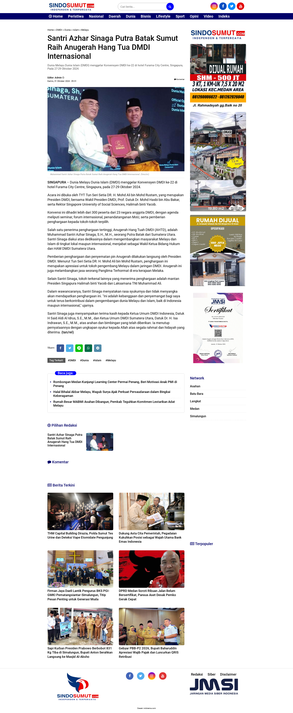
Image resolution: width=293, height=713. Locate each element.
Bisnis (146, 16)
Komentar (179, 79)
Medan (194, 409)
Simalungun (198, 416)
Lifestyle (163, 16)
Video (208, 16)
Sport (180, 16)
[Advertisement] (218, 479)
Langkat (195, 401)
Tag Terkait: (56, 360)
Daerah (115, 16)
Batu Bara (196, 394)
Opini (194, 16)
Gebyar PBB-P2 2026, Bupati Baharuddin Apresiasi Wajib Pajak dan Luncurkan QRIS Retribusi (148, 652)
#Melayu (111, 360)
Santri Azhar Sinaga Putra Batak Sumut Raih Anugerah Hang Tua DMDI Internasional (64, 440)
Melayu (85, 29)
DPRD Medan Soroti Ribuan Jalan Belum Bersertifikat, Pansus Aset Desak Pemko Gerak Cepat (147, 595)
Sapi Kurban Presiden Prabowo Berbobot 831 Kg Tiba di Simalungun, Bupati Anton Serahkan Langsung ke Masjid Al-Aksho (79, 652)
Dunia (130, 16)
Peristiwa (76, 16)
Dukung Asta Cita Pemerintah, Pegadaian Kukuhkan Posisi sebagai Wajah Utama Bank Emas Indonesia (150, 537)
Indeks (224, 16)
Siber (211, 674)
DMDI (59, 29)
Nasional (96, 16)
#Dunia (84, 360)
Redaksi (197, 674)
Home (56, 16)
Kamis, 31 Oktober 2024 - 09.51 (61, 81)
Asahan (195, 386)
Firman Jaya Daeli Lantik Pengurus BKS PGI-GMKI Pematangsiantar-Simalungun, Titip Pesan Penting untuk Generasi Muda (78, 595)
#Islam (97, 360)
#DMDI (72, 360)
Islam (76, 29)
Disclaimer (228, 674)
